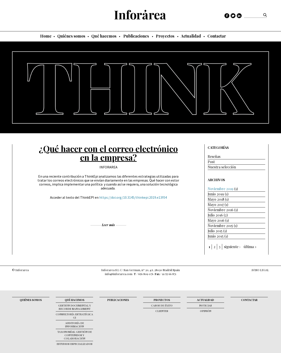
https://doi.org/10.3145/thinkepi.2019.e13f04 (133, 197)
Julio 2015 (215, 231)
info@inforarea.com (118, 274)
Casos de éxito (162, 305)
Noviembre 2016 (220, 209)
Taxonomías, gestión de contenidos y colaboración (74, 335)
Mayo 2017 (216, 204)
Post (211, 161)
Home (46, 36)
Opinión (205, 311)
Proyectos (165, 36)
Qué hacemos (103, 36)
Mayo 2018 (216, 199)
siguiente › (232, 247)
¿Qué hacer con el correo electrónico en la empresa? (108, 153)
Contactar (216, 36)
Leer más (108, 225)
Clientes (161, 311)
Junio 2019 (216, 194)
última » (250, 247)
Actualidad (191, 36)
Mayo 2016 (216, 220)
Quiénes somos (71, 36)
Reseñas (214, 156)
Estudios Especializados (74, 344)
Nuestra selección (222, 167)
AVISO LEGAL (260, 270)
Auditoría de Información (74, 324)
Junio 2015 (215, 236)
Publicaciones (136, 36)
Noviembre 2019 (220, 188)
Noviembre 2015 (220, 225)
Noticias (205, 305)
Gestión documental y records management (74, 307)
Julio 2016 (215, 215)
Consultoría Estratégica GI (74, 315)
